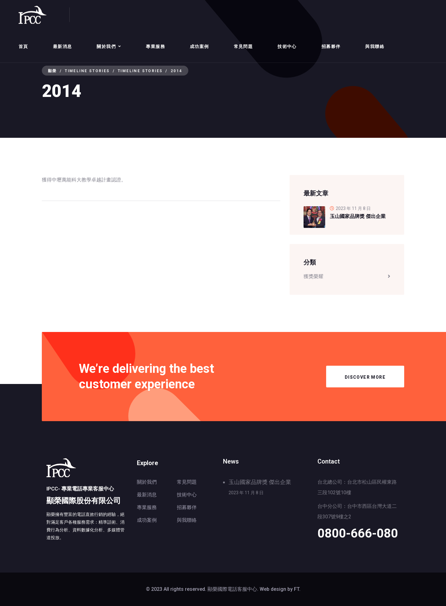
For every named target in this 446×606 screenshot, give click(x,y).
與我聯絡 (374, 46)
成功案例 (199, 46)
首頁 (23, 46)
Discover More (365, 377)
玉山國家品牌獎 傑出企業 (260, 482)
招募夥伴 (331, 46)
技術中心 (287, 46)
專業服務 (155, 46)
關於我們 (106, 46)
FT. (297, 589)
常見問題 (243, 46)
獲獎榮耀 (313, 276)
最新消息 (62, 46)
